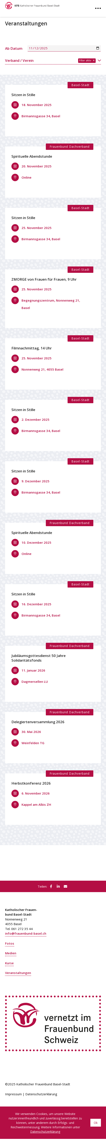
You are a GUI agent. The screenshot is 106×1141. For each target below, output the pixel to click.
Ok (96, 1123)
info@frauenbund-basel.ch (25, 933)
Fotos (9, 943)
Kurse (9, 963)
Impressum (13, 1094)
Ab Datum (13, 48)
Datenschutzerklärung (41, 1094)
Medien (10, 953)
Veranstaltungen (18, 973)
